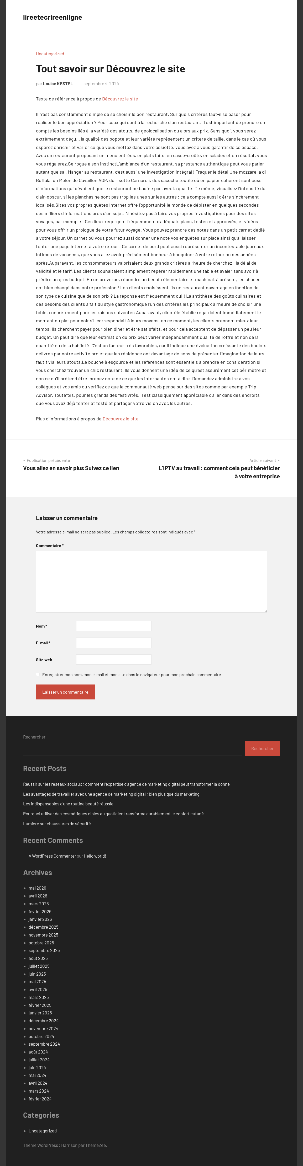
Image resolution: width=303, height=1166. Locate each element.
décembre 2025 (44, 926)
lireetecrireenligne (57, 16)
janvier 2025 (40, 1012)
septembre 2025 (44, 950)
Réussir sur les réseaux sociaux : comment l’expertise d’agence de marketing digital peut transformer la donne (126, 784)
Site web (44, 659)
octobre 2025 (41, 942)
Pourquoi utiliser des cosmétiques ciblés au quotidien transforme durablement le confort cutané (113, 813)
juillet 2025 (39, 966)
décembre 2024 (44, 1020)
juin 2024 (37, 1067)
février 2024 (40, 1098)
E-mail (43, 642)
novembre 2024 (43, 1028)
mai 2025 (37, 981)
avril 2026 (38, 895)
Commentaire (50, 545)
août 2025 (38, 958)
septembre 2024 (44, 1043)
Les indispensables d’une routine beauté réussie (68, 803)
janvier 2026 (40, 919)
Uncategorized (50, 53)
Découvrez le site (120, 98)
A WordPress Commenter (52, 855)
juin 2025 (37, 973)
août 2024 (38, 1051)
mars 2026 (39, 903)
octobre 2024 (41, 1036)
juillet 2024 (39, 1059)
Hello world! (95, 855)
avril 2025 (38, 989)
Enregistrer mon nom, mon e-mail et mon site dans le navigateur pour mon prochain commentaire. (132, 674)
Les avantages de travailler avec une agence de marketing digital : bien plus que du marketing (111, 793)
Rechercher (34, 736)
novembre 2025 (43, 934)
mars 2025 (39, 997)
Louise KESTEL (58, 83)
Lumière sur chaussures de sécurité (57, 823)
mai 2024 (37, 1075)
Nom (41, 625)
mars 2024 (39, 1090)
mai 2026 (37, 887)
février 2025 (40, 1005)
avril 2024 (38, 1082)
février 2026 (40, 911)
